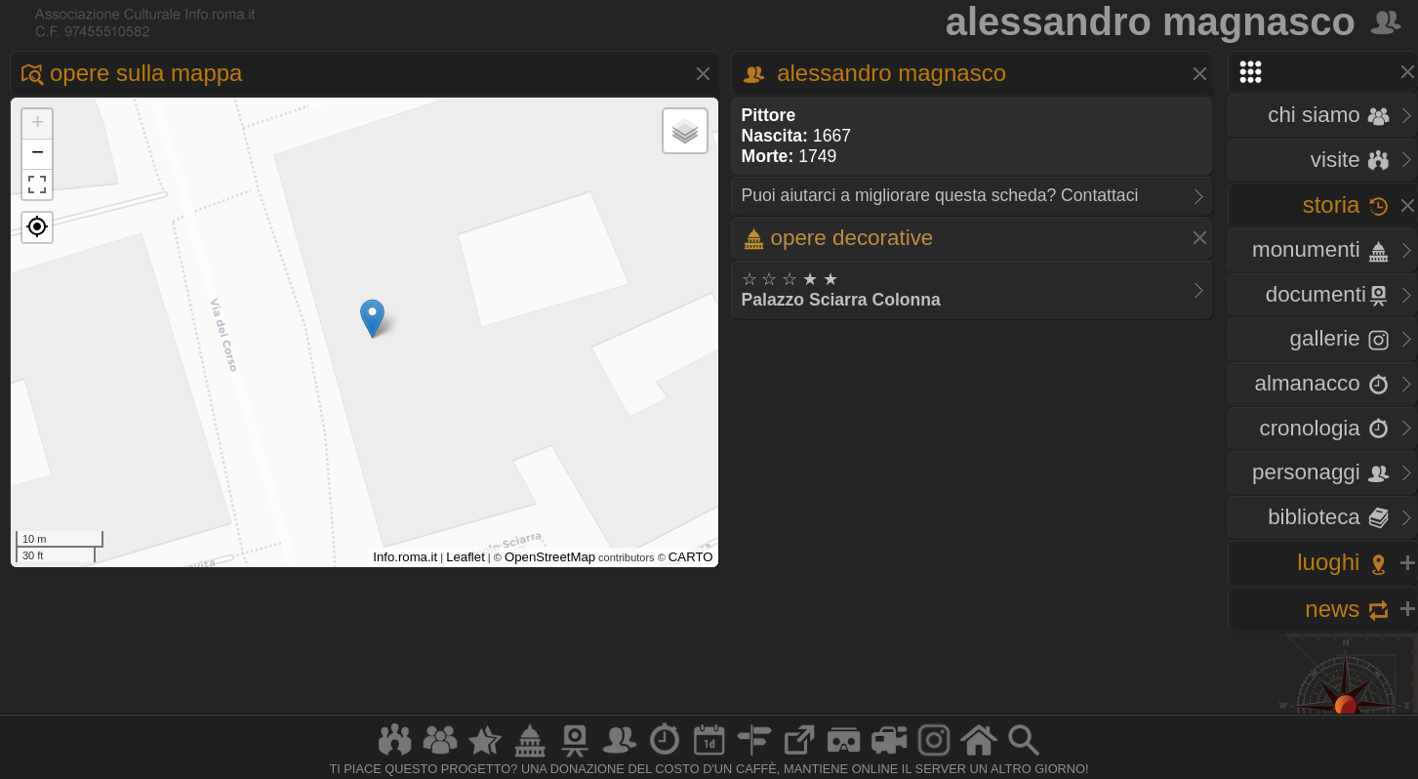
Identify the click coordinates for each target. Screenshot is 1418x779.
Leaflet (465, 557)
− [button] (37, 154)
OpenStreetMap (550, 557)
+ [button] (37, 124)
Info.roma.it (405, 557)
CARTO (690, 557)
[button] (37, 227)
